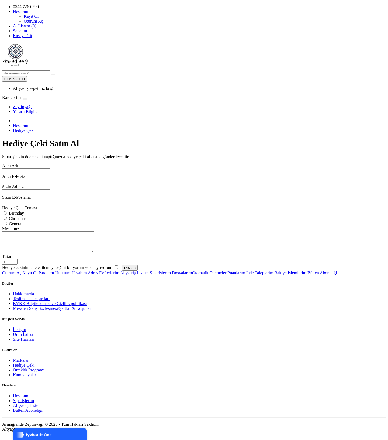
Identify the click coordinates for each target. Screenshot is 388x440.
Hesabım (20, 125)
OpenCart (25, 433)
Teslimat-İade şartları (31, 302)
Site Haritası (23, 343)
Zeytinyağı (22, 106)
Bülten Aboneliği (322, 277)
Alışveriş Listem (134, 277)
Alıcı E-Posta (13, 176)
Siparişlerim (160, 277)
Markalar (21, 364)
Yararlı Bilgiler (26, 111)
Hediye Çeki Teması (19, 207)
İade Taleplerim (259, 277)
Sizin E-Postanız (16, 197)
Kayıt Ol (31, 16)
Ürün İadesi (23, 338)
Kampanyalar (24, 379)
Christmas (15, 218)
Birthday (14, 213)
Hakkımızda (23, 298)
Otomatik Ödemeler (209, 277)
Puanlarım (236, 277)
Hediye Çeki (23, 130)
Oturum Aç (33, 21)
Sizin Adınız (13, 186)
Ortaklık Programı (28, 374)
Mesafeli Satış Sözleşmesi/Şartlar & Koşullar (52, 312)
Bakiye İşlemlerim (290, 277)
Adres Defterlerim (103, 277)
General (13, 224)
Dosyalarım (182, 277)
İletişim (19, 333)
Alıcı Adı (10, 166)
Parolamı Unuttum (55, 277)
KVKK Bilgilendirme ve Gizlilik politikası (50, 307)
